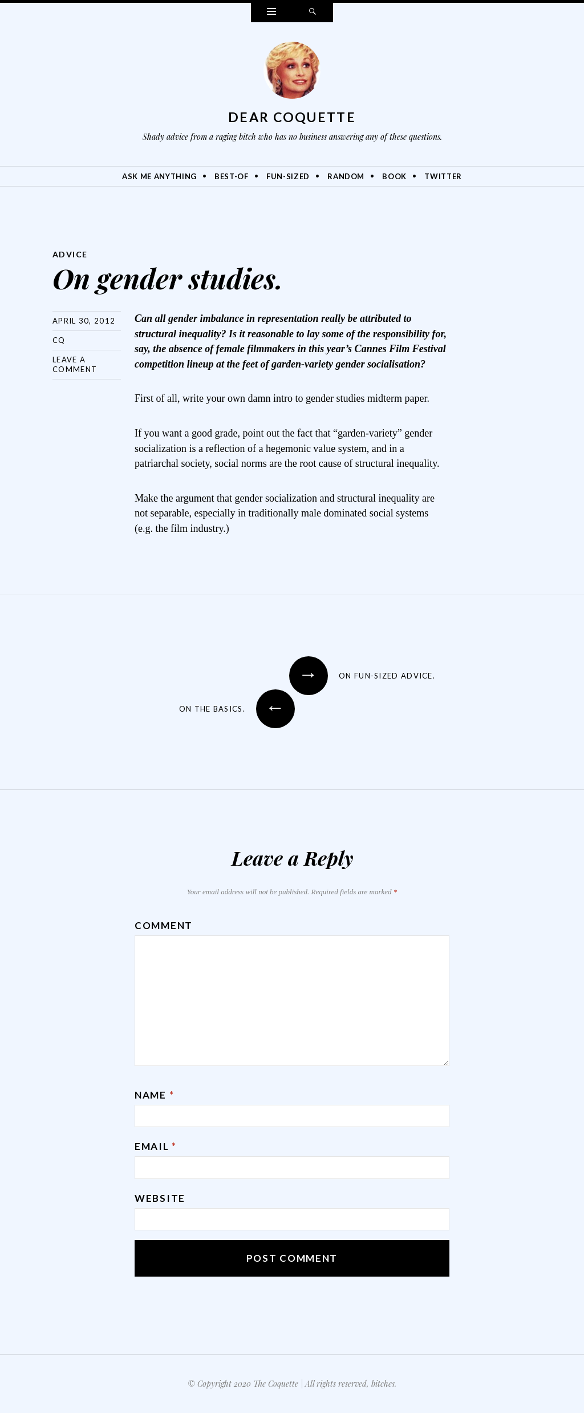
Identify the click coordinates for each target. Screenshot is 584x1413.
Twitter (443, 176)
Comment (164, 925)
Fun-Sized (288, 176)
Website (160, 1198)
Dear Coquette (292, 117)
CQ (59, 340)
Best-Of (231, 176)
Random (345, 176)
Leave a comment (74, 364)
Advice (69, 254)
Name (154, 1095)
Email (156, 1146)
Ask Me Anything (159, 176)
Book (394, 176)
